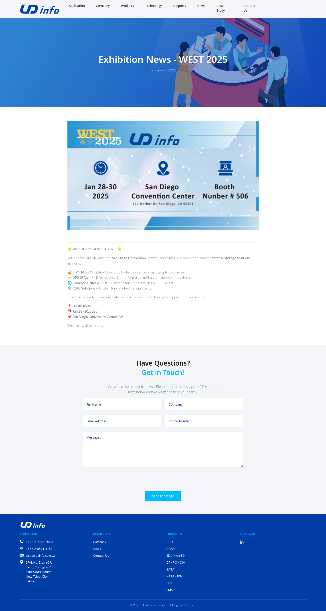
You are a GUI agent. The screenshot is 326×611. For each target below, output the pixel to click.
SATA (170, 569)
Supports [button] (179, 6)
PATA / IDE (174, 576)
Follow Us (247, 534)
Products (174, 534)
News (201, 6)
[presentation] (163, 479)
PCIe (170, 542)
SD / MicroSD (175, 555)
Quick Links (101, 534)
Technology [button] (153, 6)
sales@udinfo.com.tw (40, 555)
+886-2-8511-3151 (39, 548)
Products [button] (127, 6)
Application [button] (77, 6)
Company (103, 6)
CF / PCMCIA (175, 562)
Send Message (163, 496)
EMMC (171, 590)
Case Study (221, 8)
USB (169, 583)
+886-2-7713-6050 (39, 542)
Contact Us (249, 8)
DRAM (171, 548)
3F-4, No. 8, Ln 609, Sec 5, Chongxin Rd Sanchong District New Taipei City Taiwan (39, 571)
